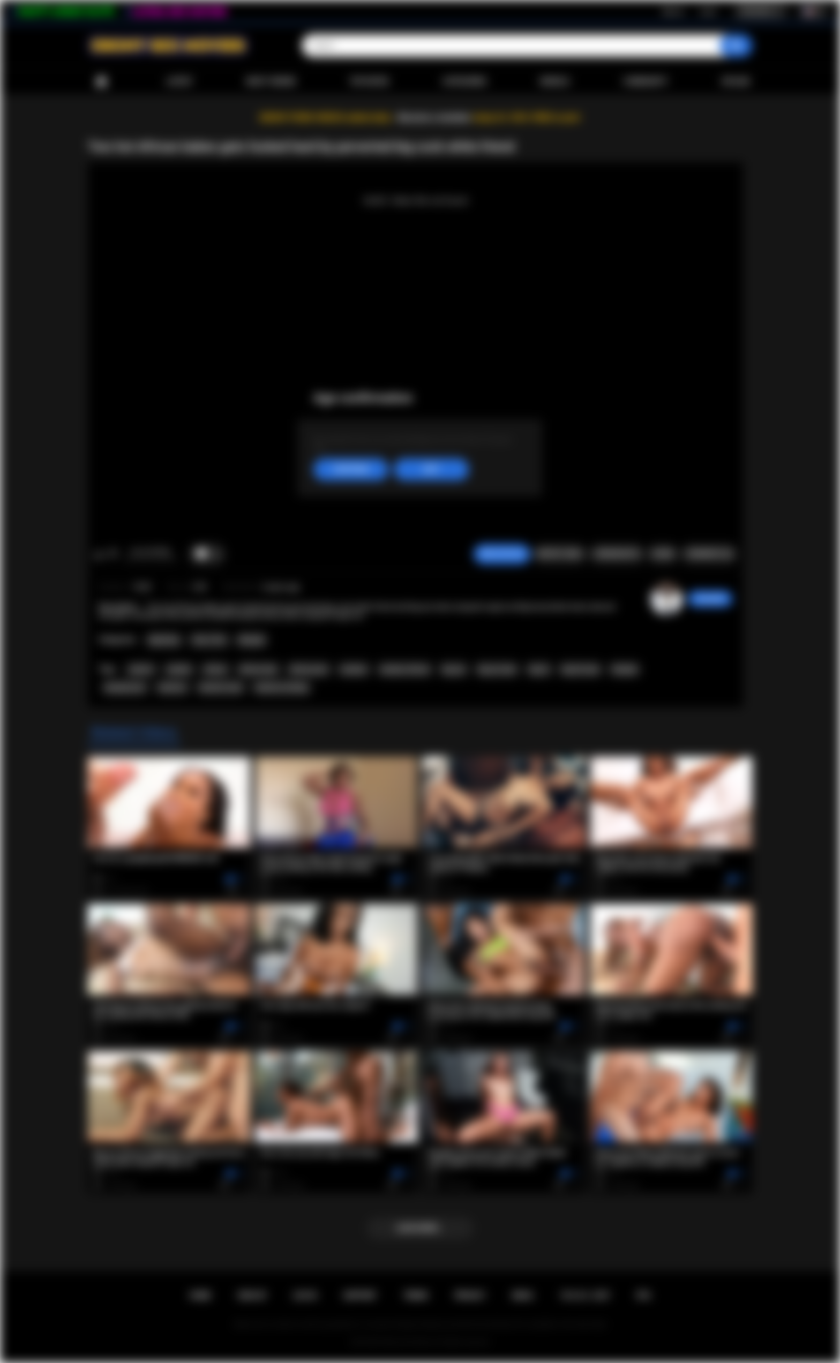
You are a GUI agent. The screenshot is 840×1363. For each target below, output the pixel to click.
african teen (258, 669)
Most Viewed (271, 81)
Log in (708, 11)
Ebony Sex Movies (409, 1342)
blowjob (624, 669)
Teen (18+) (209, 640)
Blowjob (251, 640)
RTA (644, 1295)
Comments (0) (709, 554)
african (215, 669)
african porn (308, 669)
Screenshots (617, 554)
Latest (179, 81)
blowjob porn (125, 687)
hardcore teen (221, 687)
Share (662, 554)
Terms (415, 1295)
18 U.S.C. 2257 (585, 1295)
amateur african (405, 669)
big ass (454, 669)
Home (101, 81)
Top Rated (368, 81)
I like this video (98, 554)
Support (360, 1295)
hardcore (172, 687)
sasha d (141, 669)
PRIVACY (470, 1295)
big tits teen (580, 669)
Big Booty (163, 640)
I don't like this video (112, 554)
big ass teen (497, 669)
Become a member (434, 117)
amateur (353, 669)
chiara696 (710, 599)
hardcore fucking (281, 687)
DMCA (523, 1295)
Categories (464, 81)
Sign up (673, 11)
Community (645, 81)
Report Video (559, 554)
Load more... (420, 1228)
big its (539, 669)
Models (554, 81)
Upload (736, 81)
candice (179, 669)
